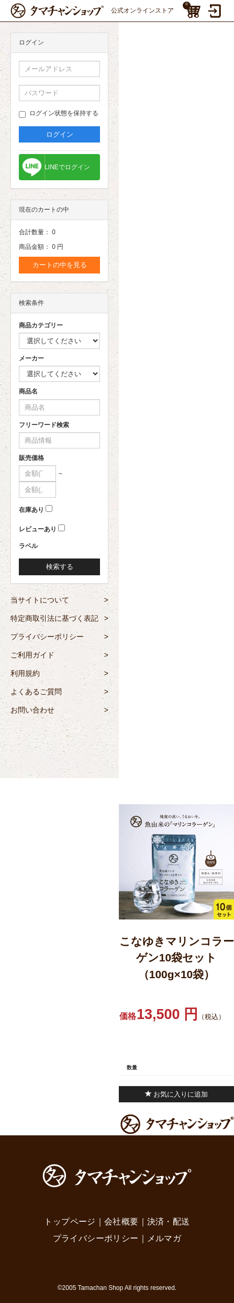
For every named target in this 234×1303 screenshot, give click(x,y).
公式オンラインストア (92, 10)
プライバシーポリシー (59, 636)
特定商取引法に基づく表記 (59, 618)
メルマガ (164, 1238)
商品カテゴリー (41, 325)
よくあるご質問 (59, 691)
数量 (132, 1067)
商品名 (28, 391)
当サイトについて (59, 600)
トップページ (69, 1221)
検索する (59, 567)
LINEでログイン (67, 167)
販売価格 (31, 458)
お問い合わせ (59, 710)
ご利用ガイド (59, 655)
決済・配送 (168, 1221)
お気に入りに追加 (176, 1094)
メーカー (31, 358)
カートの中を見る (59, 265)
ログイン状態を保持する (58, 114)
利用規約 (59, 673)
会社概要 (121, 1221)
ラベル (28, 546)
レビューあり (38, 529)
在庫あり (31, 509)
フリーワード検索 (44, 425)
